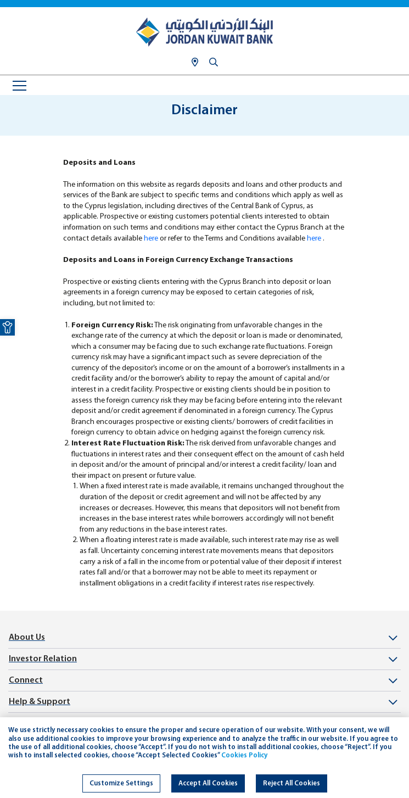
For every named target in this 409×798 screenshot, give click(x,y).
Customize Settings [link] (121, 783)
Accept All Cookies (208, 783)
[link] (7, 327)
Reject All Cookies (291, 783)
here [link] (151, 239)
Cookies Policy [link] (244, 755)
